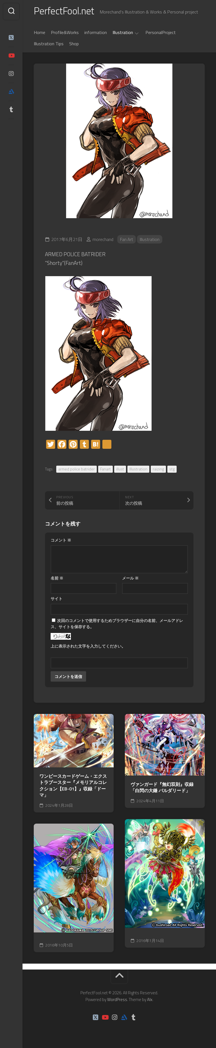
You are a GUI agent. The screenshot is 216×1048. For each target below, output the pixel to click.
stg (172, 470)
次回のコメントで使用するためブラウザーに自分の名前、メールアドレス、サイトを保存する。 (117, 625)
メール (130, 579)
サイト (56, 600)
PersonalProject (160, 33)
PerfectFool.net (65, 11)
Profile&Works (65, 33)
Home (39, 33)
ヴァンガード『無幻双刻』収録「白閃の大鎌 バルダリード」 (162, 788)
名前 (57, 579)
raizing (158, 470)
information (95, 33)
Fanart (105, 470)
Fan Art (127, 240)
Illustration (122, 34)
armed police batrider (76, 470)
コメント (61, 541)
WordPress (117, 1000)
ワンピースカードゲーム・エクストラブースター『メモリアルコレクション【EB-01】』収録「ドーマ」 (73, 786)
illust (120, 470)
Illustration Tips (49, 45)
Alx (149, 1000)
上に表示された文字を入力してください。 (88, 647)
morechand (103, 240)
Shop (74, 45)
